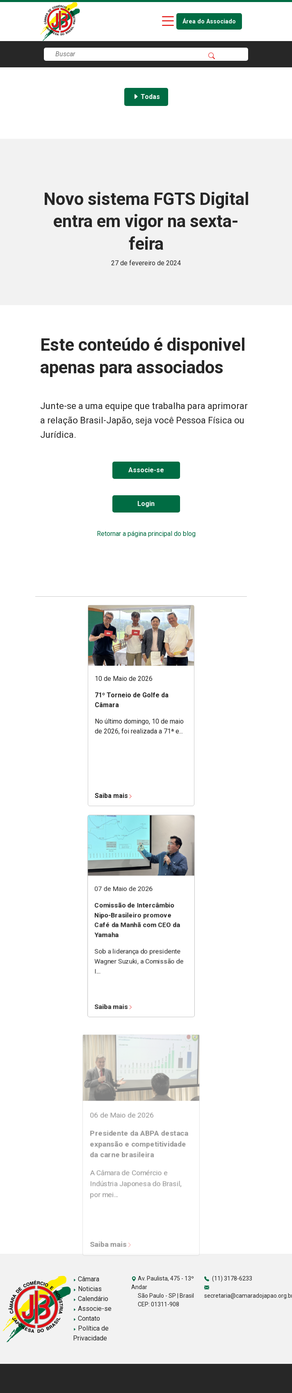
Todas (146, 97)
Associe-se (146, 470)
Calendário (90, 1299)
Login (146, 504)
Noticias (87, 1289)
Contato (86, 1318)
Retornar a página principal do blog (146, 534)
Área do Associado (209, 21)
